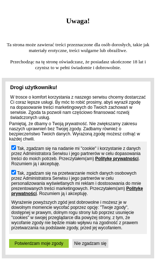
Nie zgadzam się (90, 243)
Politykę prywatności (117, 158)
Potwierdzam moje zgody (39, 243)
